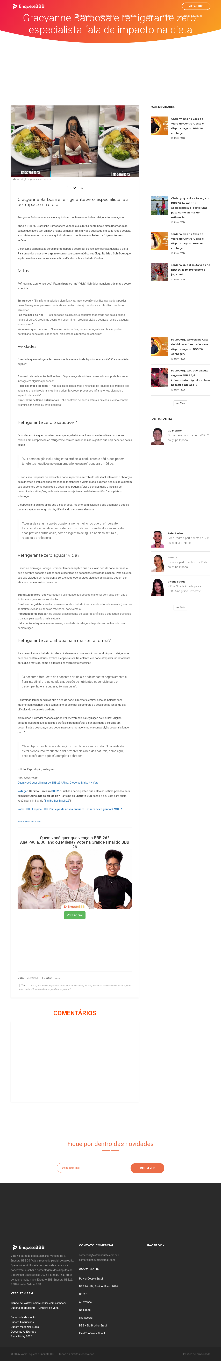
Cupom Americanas (22, 1322)
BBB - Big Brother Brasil (93, 1325)
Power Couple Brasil (91, 1278)
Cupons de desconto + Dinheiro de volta (35, 1307)
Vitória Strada (177, 581)
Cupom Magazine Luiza (25, 1327)
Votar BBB (196, 6)
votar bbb (36, 821)
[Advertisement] (110, 69)
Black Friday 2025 (21, 1336)
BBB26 (83, 1294)
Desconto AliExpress (23, 1331)
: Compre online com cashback (38, 1303)
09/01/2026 (178, 138)
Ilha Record (85, 1317)
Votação (23, 791)
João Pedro (175, 533)
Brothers (148, 15)
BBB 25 (55, 791)
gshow (57, 978)
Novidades (167, 15)
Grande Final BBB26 (191, 15)
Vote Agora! (75, 915)
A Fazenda (85, 1302)
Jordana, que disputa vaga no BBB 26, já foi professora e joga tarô (190, 269)
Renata (172, 557)
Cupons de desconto (23, 1317)
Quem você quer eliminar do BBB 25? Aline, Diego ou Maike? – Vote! (58, 782)
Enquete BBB (107, 15)
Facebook (156, 1245)
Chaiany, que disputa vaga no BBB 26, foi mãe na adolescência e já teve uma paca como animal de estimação (190, 208)
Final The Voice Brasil (92, 1333)
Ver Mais (180, 403)
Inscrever (147, 1167)
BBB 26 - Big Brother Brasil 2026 (98, 1286)
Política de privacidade (196, 1354)
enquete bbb (24, 821)
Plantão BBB (129, 15)
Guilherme (175, 430)
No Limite (85, 1310)
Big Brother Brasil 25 (57, 800)
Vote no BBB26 (84, 15)
